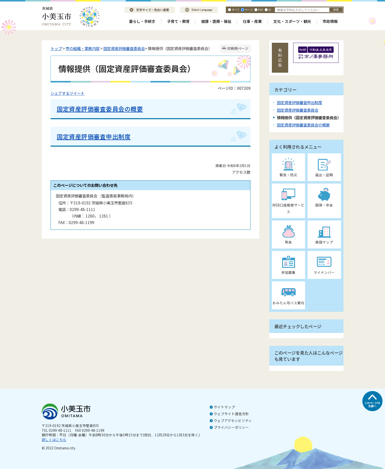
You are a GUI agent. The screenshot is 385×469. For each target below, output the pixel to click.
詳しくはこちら (54, 439)
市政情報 (330, 21)
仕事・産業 (252, 21)
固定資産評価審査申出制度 (94, 136)
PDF (260, 10)
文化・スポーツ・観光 (292, 21)
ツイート (76, 93)
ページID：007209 (234, 88)
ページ (249, 10)
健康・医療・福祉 (216, 21)
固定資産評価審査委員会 (124, 48)
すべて (236, 10)
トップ (56, 48)
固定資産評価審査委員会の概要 (100, 108)
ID (269, 10)
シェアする (60, 93)
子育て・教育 (178, 21)
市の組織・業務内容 (83, 48)
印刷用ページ (237, 48)
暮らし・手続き (142, 21)
